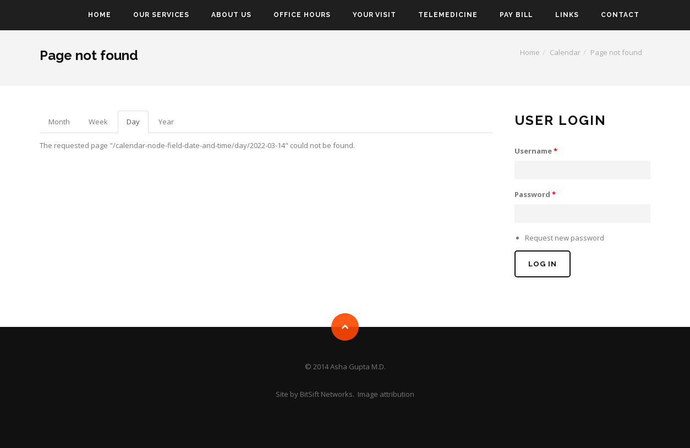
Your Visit (375, 15)
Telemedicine (448, 15)
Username (535, 151)
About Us (231, 15)
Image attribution (386, 394)
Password (535, 194)
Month (59, 122)
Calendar (565, 52)
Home (99, 15)
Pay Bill (517, 15)
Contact (620, 15)
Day (138, 125)
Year (166, 122)
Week (98, 122)
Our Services (161, 15)
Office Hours (302, 15)
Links (567, 15)
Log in (542, 264)
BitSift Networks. (327, 394)
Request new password (564, 238)
